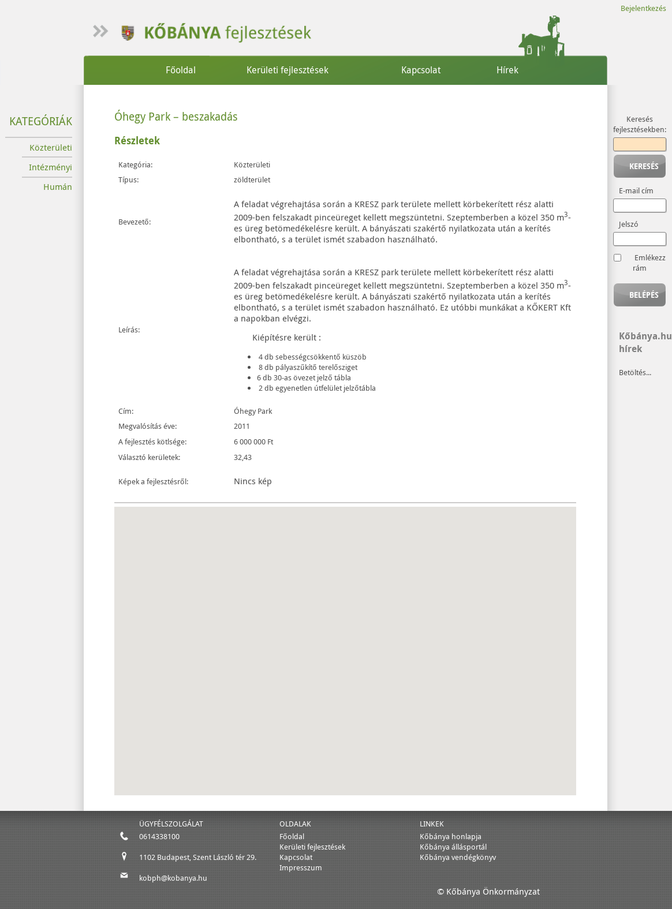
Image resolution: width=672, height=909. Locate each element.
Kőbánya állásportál (453, 846)
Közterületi (50, 147)
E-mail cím (636, 190)
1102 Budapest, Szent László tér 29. (197, 857)
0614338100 (159, 836)
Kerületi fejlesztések (287, 69)
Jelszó (629, 224)
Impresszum (300, 867)
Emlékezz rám (649, 262)
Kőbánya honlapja (450, 836)
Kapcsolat (420, 69)
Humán (57, 186)
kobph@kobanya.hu (173, 878)
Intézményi (50, 167)
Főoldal (181, 69)
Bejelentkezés (643, 8)
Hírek (507, 69)
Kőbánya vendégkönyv (458, 857)
